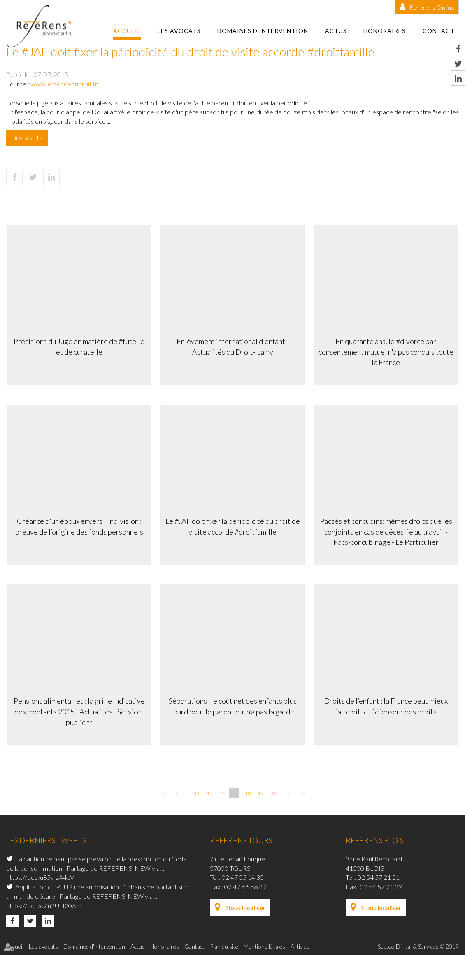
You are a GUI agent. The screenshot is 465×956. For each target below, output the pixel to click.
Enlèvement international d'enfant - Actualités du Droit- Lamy (233, 346)
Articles (300, 947)
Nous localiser (245, 909)
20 (273, 794)
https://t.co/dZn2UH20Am (43, 907)
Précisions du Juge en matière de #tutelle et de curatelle (78, 346)
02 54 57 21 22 (381, 888)
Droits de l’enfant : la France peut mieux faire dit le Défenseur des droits (387, 706)
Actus (336, 30)
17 (235, 794)
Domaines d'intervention (262, 30)
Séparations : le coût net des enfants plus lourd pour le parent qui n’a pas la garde (233, 706)
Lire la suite (27, 138)
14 (197, 794)
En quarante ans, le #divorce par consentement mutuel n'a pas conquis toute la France (386, 351)
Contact (439, 30)
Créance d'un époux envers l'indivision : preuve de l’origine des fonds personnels (78, 526)
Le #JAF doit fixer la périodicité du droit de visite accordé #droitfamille (232, 526)
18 (248, 794)
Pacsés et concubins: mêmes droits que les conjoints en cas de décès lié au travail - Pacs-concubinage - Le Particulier (387, 531)
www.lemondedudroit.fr (64, 84)
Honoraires (384, 30)
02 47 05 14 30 (243, 878)
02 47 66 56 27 (245, 888)
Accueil (127, 30)
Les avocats (179, 30)
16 (222, 794)
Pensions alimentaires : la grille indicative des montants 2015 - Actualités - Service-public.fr (78, 711)
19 (260, 794)
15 (209, 794)
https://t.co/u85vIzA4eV (40, 878)
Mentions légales (264, 947)
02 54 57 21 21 (379, 878)
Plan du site (224, 947)
